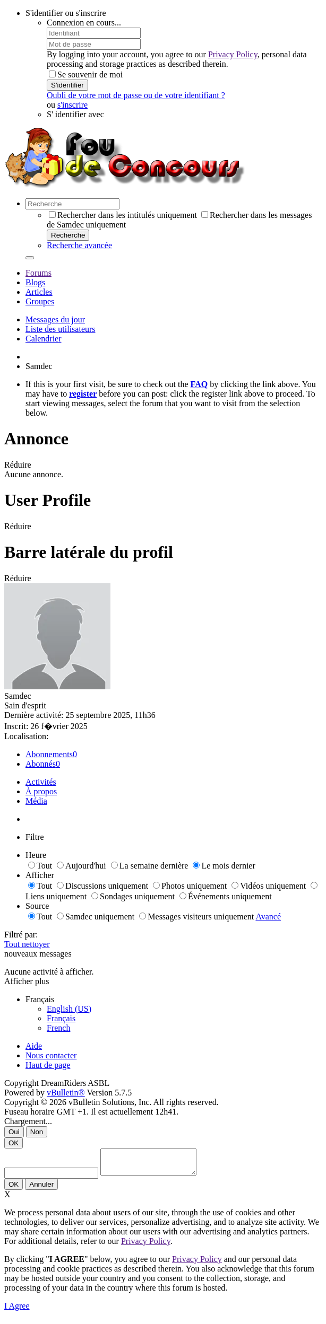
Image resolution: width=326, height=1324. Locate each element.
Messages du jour (55, 319)
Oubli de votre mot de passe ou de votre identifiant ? (136, 95)
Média (36, 800)
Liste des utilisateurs (60, 329)
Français (61, 1018)
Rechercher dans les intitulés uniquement (123, 215)
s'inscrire (72, 104)
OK (13, 1143)
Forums (38, 272)
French (58, 1027)
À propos (41, 791)
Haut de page (47, 1064)
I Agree (17, 1310)
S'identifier (67, 85)
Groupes (39, 301)
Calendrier (43, 338)
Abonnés (40, 763)
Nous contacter (50, 1055)
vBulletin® (66, 1092)
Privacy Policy (233, 54)
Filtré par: (21, 934)
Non (36, 1132)
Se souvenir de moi (86, 74)
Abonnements (49, 754)
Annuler (41, 1189)
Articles (39, 291)
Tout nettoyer (27, 944)
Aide (33, 1045)
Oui (14, 1132)
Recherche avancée (79, 245)
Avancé (268, 916)
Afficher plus (26, 981)
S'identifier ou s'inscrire (65, 12)
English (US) (69, 1008)
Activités (40, 781)
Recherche (68, 235)
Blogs (35, 282)
